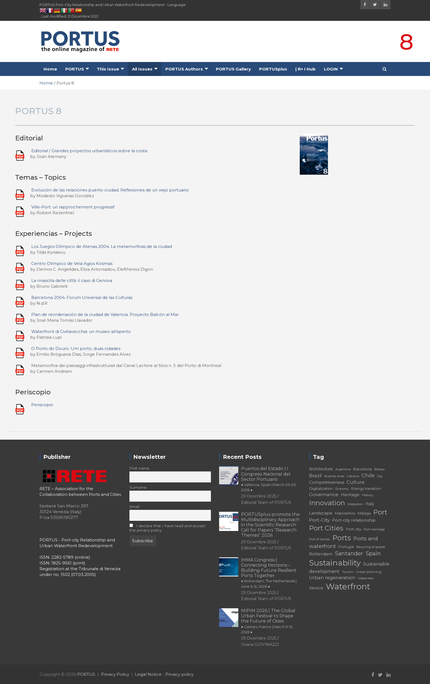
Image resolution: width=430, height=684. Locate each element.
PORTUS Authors (184, 69)
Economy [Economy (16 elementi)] (342, 489)
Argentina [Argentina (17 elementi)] (343, 469)
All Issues (142, 69)
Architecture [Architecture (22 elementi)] (321, 469)
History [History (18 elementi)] (367, 495)
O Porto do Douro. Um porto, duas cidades (75, 348)
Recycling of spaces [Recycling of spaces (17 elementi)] (370, 547)
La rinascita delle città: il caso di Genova (71, 280)
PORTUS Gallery (233, 69)
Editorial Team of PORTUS (266, 502)
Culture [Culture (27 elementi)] (355, 482)
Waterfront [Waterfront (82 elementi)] (348, 586)
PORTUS (74, 69)
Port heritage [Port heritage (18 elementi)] (374, 529)
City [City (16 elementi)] (380, 476)
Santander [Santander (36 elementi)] (349, 553)
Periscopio (42, 404)
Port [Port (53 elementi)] (380, 512)
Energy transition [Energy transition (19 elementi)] (366, 489)
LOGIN (331, 69)
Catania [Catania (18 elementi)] (353, 476)
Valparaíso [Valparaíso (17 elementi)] (366, 578)
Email (134, 506)
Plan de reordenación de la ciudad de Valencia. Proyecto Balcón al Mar (105, 314)
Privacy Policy (115, 674)
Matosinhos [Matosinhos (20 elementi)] (345, 513)
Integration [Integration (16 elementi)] (355, 504)
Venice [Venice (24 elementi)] (316, 587)
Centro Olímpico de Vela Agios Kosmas (71, 263)
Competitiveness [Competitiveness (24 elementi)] (326, 482)
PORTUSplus (273, 69)
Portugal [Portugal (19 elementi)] (346, 547)
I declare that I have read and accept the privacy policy (167, 528)
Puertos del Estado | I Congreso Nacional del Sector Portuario (268, 479)
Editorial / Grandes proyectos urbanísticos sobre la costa (89, 150)
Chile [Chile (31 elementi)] (368, 475)
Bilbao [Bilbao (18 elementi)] (379, 469)
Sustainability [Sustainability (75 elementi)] (335, 562)
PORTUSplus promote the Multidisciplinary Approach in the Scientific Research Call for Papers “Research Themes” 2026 (270, 525)
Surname (137, 487)
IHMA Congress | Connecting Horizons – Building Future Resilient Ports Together (268, 573)
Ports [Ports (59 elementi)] (341, 537)
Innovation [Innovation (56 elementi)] (327, 503)
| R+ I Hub (305, 69)
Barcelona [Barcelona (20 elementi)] (362, 469)
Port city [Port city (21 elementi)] (353, 529)
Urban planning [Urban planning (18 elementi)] (368, 572)
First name (139, 468)
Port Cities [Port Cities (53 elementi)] (326, 528)
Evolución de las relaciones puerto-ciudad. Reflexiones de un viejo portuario (110, 190)
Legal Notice (148, 674)
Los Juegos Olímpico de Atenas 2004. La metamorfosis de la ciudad (101, 246)
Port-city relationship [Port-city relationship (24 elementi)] (354, 520)
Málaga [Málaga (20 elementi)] (364, 513)
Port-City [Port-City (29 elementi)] (319, 520)
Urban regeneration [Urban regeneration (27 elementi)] (332, 577)
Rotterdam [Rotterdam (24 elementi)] (320, 553)
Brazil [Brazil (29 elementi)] (315, 475)
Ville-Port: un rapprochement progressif (72, 207)
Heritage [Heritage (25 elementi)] (350, 494)
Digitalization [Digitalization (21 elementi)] (321, 488)
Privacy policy (179, 674)
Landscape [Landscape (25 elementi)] (320, 513)
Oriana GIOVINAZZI (260, 644)
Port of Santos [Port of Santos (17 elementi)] (319, 539)
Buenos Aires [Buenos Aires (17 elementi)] (334, 476)
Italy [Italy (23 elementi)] (370, 503)
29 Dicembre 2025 (258, 496)
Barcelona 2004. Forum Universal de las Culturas (81, 297)
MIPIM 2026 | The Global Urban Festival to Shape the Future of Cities (268, 621)
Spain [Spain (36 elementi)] (373, 553)
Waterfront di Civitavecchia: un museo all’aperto (81, 331)
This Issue (108, 69)
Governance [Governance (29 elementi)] (323, 494)
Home (50, 69)
